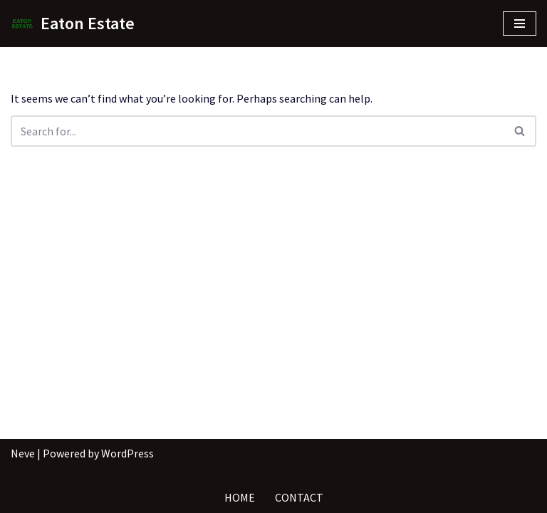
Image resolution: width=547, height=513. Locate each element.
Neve (23, 453)
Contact (299, 497)
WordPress (127, 453)
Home (239, 497)
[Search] (257, 131)
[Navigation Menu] (519, 23)
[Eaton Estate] (73, 23)
